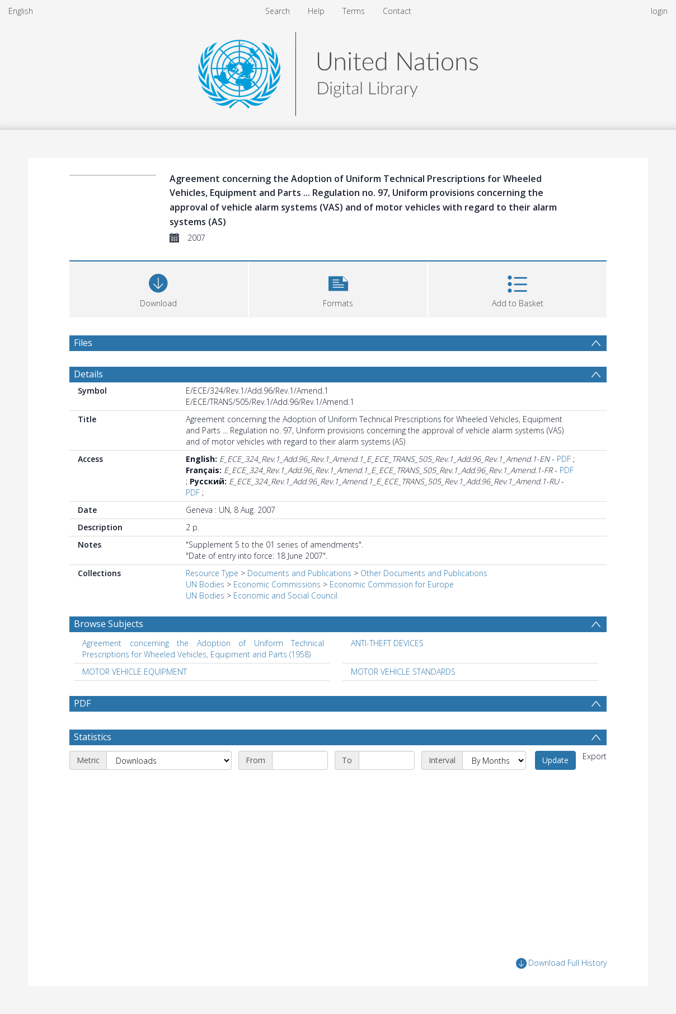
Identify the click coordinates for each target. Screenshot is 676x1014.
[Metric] (169, 760)
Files (83, 343)
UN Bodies (205, 584)
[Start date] (300, 760)
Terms (353, 11)
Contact (397, 11)
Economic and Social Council (285, 595)
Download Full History (561, 963)
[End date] (387, 760)
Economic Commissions (277, 584)
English (20, 11)
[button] (338, 288)
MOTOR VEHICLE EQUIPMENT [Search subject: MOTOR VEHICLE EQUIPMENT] (134, 671)
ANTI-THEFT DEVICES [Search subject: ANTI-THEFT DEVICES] (387, 643)
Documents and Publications (299, 573)
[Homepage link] (338, 71)
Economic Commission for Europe (392, 584)
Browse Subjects (108, 624)
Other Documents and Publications (423, 573)
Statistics (92, 737)
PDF (564, 459)
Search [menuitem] (277, 11)
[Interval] (494, 760)
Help (316, 11)
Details (88, 374)
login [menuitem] (659, 11)
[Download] (158, 288)
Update (555, 760)
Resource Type (212, 573)
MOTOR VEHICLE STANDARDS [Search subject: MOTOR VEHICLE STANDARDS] (403, 671)
